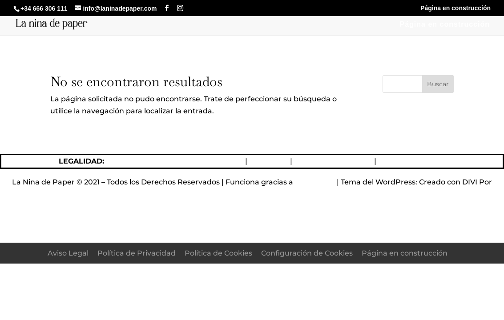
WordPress (315, 182)
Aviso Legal (267, 161)
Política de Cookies (412, 161)
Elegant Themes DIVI (252, 194)
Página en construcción (455, 8)
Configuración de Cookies (307, 253)
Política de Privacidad (333, 161)
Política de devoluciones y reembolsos (174, 161)
